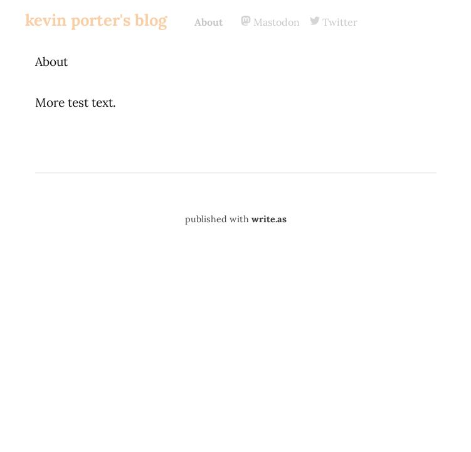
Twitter (333, 22)
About (208, 22)
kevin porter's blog (96, 19)
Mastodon (270, 22)
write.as (269, 219)
